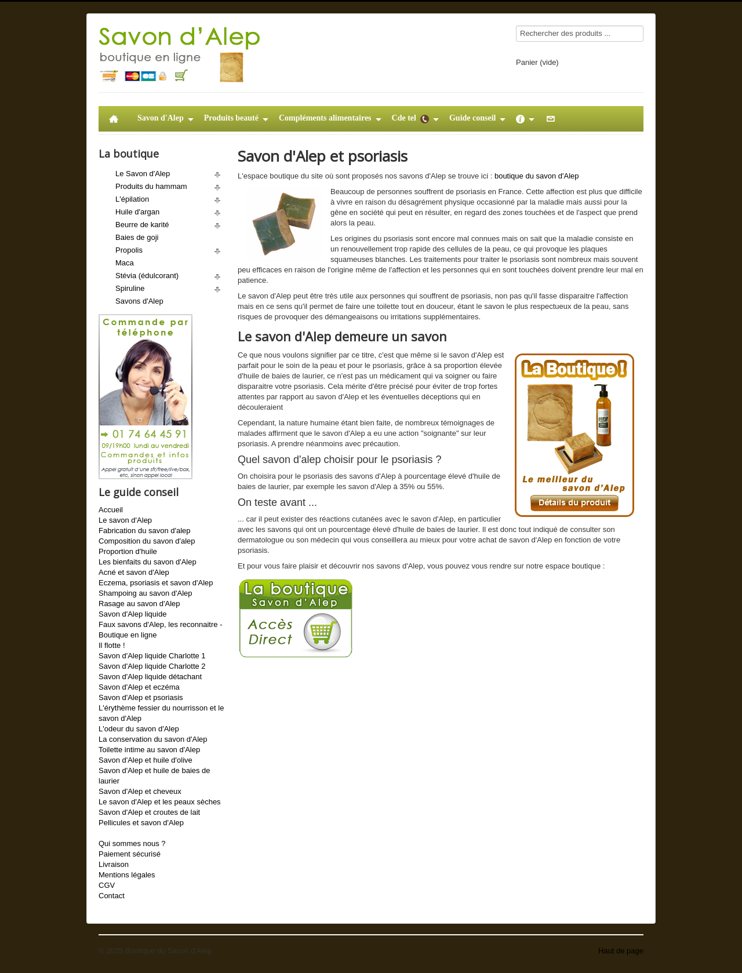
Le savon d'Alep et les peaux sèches (160, 801)
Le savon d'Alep (125, 520)
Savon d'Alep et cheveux (140, 791)
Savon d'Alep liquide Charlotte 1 (152, 655)
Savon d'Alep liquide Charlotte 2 (152, 666)
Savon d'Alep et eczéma (139, 687)
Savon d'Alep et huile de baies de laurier (154, 775)
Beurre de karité (142, 224)
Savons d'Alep (139, 301)
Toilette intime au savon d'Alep (149, 749)
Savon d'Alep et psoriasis (141, 697)
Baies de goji (136, 237)
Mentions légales (127, 874)
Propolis (129, 250)
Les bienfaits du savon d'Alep (148, 561)
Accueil (111, 509)
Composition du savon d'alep (147, 541)
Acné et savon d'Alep (134, 572)
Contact (112, 895)
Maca (124, 262)
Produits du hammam (151, 186)
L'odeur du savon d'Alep (139, 728)
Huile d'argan (137, 211)
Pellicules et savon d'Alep (141, 822)
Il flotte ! (112, 645)
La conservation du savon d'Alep (153, 739)
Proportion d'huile (128, 551)
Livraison (114, 864)
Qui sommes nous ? (132, 843)
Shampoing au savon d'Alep (145, 593)
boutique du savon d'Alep (536, 176)
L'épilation (132, 199)
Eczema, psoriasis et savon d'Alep (156, 582)
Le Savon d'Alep (142, 173)
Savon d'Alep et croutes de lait (149, 812)
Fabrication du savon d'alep (145, 530)
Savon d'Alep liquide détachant (150, 676)
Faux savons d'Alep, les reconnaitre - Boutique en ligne (160, 629)
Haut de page (620, 950)
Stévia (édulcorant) (147, 275)
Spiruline (130, 288)
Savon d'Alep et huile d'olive (145, 760)
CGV (107, 885)
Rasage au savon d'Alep (139, 603)
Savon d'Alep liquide (132, 614)
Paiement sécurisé (130, 854)
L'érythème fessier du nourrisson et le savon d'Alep (161, 713)
